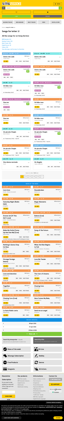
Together (6, 286)
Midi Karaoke (19, 22)
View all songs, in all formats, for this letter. (13, 49)
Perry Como (37, 203)
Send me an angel (40, 311)
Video (43, 22)
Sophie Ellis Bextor (11, 220)
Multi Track (26, 61)
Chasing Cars (39, 286)
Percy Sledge (37, 261)
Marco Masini (6, 134)
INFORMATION (55, 379)
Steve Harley (6, 234)
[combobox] (32, 8)
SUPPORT (55, 384)
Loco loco (6, 190)
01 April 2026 (32, 327)
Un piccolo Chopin (9, 132)
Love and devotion (9, 274)
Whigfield (5, 206)
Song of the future (41, 230)
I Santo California (38, 164)
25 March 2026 (33, 330)
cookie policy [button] (25, 409)
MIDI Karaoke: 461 (6, 39)
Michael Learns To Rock (9, 263)
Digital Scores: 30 (6, 45)
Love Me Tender (40, 259)
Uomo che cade (8, 57)
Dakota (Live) (39, 216)
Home (3, 27)
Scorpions (36, 312)
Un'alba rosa (7, 86)
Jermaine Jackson (38, 249)
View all (32, 334)
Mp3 (17, 61)
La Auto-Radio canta (10, 311)
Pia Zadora (46, 249)
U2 (35, 232)
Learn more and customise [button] (11, 417)
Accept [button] (58, 417)
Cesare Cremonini (7, 87)
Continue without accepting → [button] (54, 402)
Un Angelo (38, 162)
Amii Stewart (13, 288)
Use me (6, 102)
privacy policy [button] (50, 405)
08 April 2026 (32, 323)
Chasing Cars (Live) (10, 298)
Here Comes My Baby (42, 298)
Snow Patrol (37, 288)
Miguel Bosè (6, 312)
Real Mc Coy (6, 275)
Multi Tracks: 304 (6, 43)
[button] (3, 8)
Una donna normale (10, 162)
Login (16, 16)
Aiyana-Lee (37, 192)
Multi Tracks (31, 22)
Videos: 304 (5, 47)
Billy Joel (36, 275)
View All (20, 339)
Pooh (4, 164)
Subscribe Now (8, 397)
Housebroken (39, 190)
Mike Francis (6, 288)
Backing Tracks (7, 22)
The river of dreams (41, 274)
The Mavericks (37, 300)
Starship (5, 249)
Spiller (4, 220)
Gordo (4, 192)
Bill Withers (6, 104)
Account (48, 16)
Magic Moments (40, 202)
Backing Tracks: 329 (7, 41)
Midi (49, 61)
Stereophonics (37, 217)
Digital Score (56, 22)
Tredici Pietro (6, 58)
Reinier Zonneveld (11, 192)
